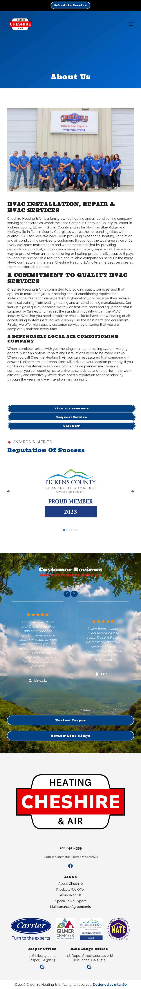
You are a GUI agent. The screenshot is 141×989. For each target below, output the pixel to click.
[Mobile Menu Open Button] (131, 24)
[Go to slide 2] (66, 530)
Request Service (71, 417)
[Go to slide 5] (74, 530)
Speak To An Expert (70, 901)
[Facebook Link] (70, 866)
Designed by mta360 (110, 984)
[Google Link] (42, 965)
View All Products (72, 408)
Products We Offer (70, 889)
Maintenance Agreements (70, 907)
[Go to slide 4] (72, 530)
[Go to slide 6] (77, 530)
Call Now (71, 426)
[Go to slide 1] (64, 530)
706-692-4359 (70, 848)
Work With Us (71, 895)
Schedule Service (70, 5)
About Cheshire (70, 884)
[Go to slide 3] (69, 530)
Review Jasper (70, 720)
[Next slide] (132, 491)
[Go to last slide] (8, 491)
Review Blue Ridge (70, 736)
